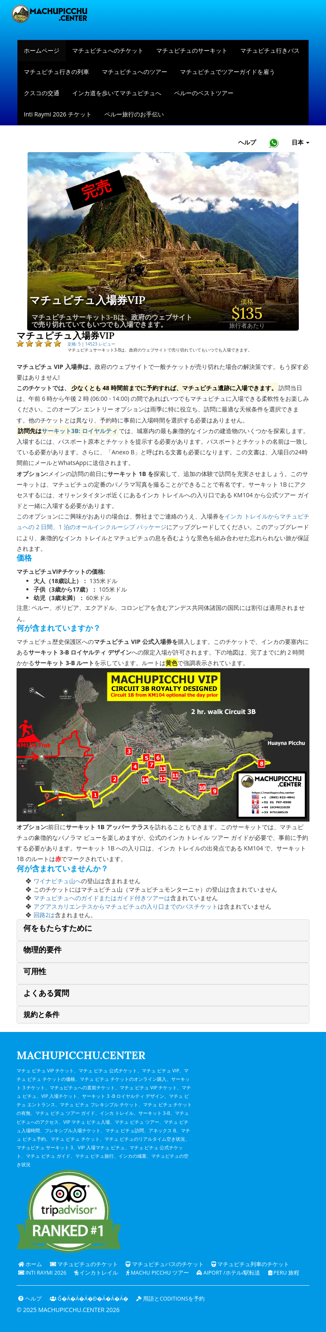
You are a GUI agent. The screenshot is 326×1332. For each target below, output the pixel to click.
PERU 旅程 (283, 1272)
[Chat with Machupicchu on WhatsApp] (274, 143)
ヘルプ (30, 1298)
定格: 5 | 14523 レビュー (91, 344)
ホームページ (41, 50)
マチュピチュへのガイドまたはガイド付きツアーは (102, 898)
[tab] (163, 930)
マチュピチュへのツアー (134, 72)
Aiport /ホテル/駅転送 (228, 1272)
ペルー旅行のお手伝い (134, 114)
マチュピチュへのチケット (107, 50)
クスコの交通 (41, 93)
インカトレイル (96, 1272)
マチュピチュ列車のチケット (250, 1264)
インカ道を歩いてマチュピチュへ (116, 93)
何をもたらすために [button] (57, 928)
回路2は (44, 915)
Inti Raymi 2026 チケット (58, 114)
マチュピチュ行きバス (270, 50)
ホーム (30, 1264)
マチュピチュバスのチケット (164, 1264)
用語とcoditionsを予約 (170, 1298)
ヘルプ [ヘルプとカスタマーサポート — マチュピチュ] (247, 142)
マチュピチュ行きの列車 (56, 72)
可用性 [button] (34, 971)
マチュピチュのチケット (84, 1264)
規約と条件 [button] (41, 1014)
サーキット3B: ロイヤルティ (80, 431)
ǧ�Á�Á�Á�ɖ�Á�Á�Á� (89, 1298)
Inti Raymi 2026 (42, 1272)
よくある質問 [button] (46, 993)
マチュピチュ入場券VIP (87, 300)
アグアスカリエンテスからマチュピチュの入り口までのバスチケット (126, 906)
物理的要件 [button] (42, 950)
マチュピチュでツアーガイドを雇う (227, 72)
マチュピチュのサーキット (192, 50)
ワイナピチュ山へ (57, 881)
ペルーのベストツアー (203, 93)
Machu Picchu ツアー (157, 1272)
